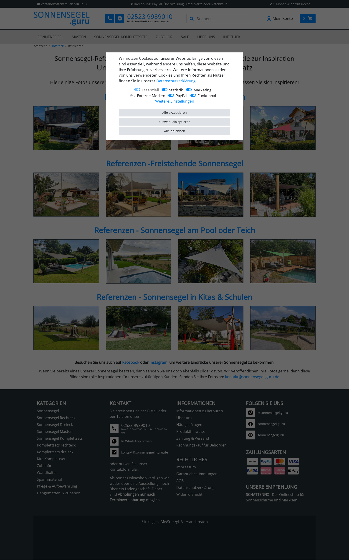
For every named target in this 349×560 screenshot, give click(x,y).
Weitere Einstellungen (174, 101)
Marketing (202, 90)
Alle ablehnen (174, 131)
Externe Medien (151, 95)
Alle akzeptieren (174, 112)
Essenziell (150, 90)
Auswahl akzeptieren (174, 122)
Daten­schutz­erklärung (175, 80)
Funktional (206, 95)
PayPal (181, 95)
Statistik (176, 90)
